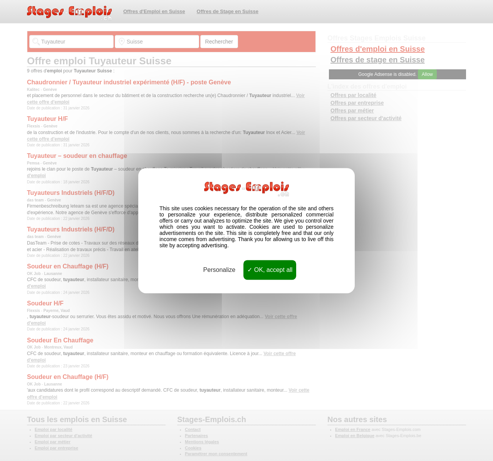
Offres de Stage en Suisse (227, 11)
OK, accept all (269, 270)
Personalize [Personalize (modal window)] (219, 270)
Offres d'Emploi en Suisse (154, 11)
